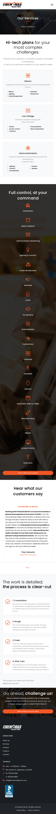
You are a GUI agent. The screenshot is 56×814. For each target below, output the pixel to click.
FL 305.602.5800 (12, 777)
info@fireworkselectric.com (16, 780)
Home (23, 27)
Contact (6, 754)
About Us (6, 740)
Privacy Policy (21, 810)
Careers (6, 747)
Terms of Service (33, 810)
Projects (6, 751)
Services (6, 744)
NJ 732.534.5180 (12, 773)
